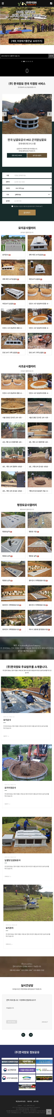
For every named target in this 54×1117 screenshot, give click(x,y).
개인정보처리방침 (20, 1101)
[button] (21, 61)
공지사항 (35, 1101)
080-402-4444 (17, 155)
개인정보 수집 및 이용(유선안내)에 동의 (24, 206)
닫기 (51, 56)
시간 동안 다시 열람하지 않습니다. (10, 56)
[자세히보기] (38, 206)
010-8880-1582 (38, 970)
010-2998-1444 (26, 970)
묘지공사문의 (37, 155)
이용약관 (29, 1101)
